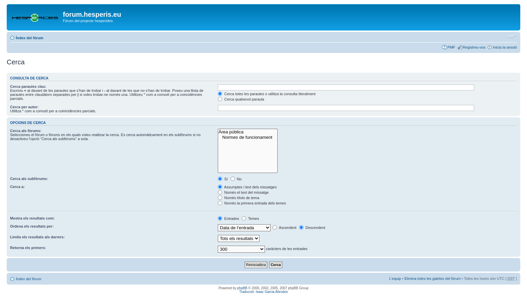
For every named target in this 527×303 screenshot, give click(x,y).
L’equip (395, 279)
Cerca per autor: (24, 107)
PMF (451, 47)
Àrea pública (247, 132)
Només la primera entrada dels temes (252, 203)
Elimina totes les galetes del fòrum (432, 279)
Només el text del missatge (243, 192)
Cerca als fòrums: (25, 131)
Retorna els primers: (28, 248)
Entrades (228, 219)
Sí (223, 179)
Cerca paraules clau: (28, 86)
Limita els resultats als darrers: (37, 237)
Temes (250, 219)
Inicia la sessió (505, 47)
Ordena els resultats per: (32, 226)
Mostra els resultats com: (32, 218)
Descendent (312, 228)
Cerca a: (17, 187)
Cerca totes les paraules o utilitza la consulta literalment (267, 94)
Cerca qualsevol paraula (241, 99)
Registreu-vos (474, 47)
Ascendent (284, 228)
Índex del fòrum (29, 38)
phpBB (242, 288)
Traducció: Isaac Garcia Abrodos (263, 292)
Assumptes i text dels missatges (247, 187)
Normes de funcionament (247, 137)
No (236, 179)
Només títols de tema (238, 198)
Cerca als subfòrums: (29, 179)
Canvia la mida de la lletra (512, 37)
